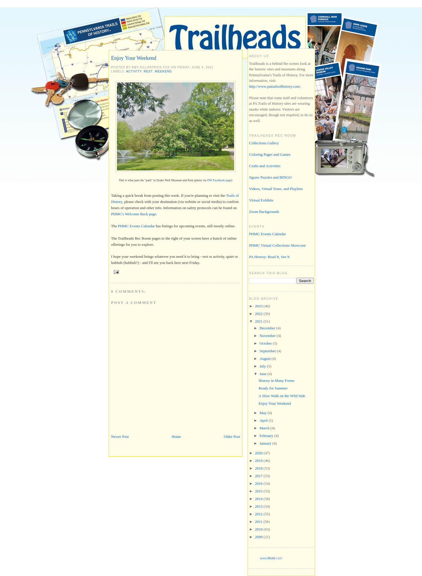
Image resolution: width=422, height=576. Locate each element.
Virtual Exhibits (261, 200)
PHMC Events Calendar (136, 226)
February (267, 435)
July (263, 366)
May (264, 413)
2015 (259, 491)
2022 (259, 313)
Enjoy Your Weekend (133, 58)
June (264, 374)
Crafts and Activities (264, 166)
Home (176, 436)
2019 (259, 460)
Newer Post (120, 436)
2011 (259, 521)
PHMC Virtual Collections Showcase (277, 245)
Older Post (232, 436)
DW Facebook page (219, 180)
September (268, 351)
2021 (259, 321)
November (268, 335)
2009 (259, 537)
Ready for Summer (272, 388)
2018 (259, 468)
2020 (259, 453)
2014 (259, 499)
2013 (259, 506)
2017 (259, 476)
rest (148, 71)
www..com (271, 558)
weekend (163, 71)
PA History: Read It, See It (269, 257)
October (266, 343)
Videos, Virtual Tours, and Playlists (276, 189)
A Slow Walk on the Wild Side (281, 396)
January (266, 443)
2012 (259, 514)
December (268, 328)
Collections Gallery (264, 143)
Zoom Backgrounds (264, 211)
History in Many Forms (276, 380)
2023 (259, 306)
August (266, 358)
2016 (259, 483)
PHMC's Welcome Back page (133, 214)
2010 (259, 529)
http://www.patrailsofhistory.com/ (274, 86)
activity (133, 71)
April (264, 420)
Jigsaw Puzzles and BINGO (270, 177)
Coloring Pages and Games (269, 154)
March (265, 428)
